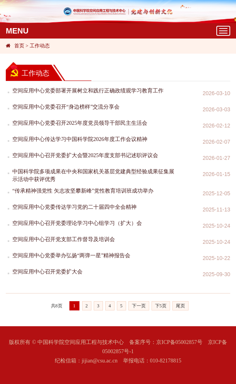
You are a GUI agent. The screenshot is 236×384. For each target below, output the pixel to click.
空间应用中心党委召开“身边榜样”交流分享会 (66, 107)
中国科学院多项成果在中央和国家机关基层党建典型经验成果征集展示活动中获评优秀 (93, 175)
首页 (19, 46)
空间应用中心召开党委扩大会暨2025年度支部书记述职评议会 (85, 155)
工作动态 (40, 46)
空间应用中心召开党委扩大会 (47, 272)
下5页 (161, 306)
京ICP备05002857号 (179, 342)
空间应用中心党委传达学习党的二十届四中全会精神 (74, 207)
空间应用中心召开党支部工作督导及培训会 (63, 239)
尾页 (180, 306)
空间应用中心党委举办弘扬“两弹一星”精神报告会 (71, 255)
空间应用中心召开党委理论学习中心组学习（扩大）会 (77, 223)
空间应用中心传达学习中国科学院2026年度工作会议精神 (79, 139)
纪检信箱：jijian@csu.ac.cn (86, 361)
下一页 (139, 306)
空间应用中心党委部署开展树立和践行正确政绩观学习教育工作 (88, 91)
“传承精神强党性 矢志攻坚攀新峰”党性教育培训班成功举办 (82, 191)
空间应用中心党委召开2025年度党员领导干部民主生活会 (79, 123)
